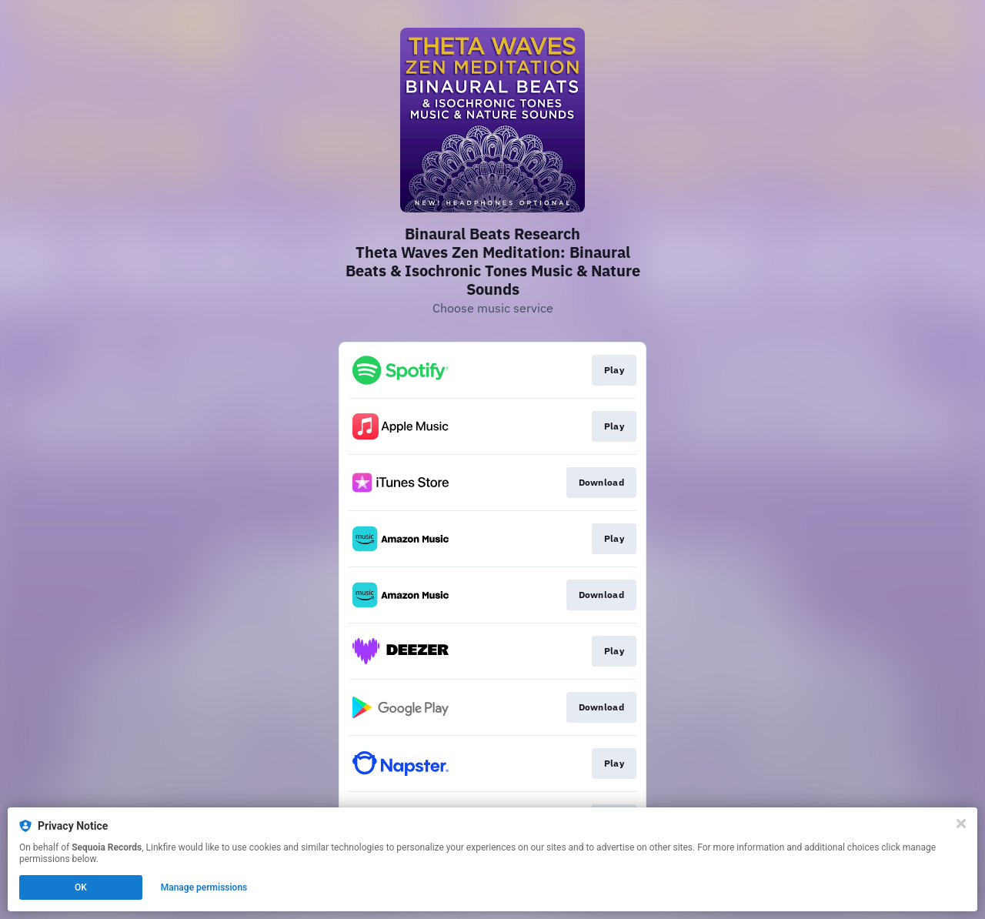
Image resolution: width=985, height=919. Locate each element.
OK (81, 887)
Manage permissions (204, 887)
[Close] (961, 823)
